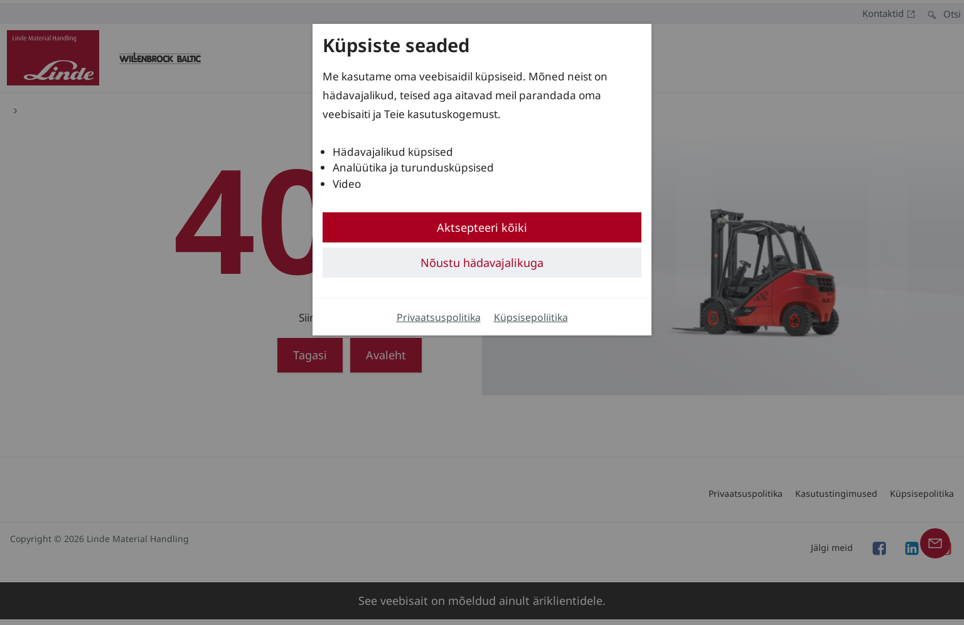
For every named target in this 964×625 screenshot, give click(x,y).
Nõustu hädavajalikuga (482, 262)
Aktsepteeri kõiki (482, 227)
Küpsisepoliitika (531, 317)
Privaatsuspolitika (439, 317)
